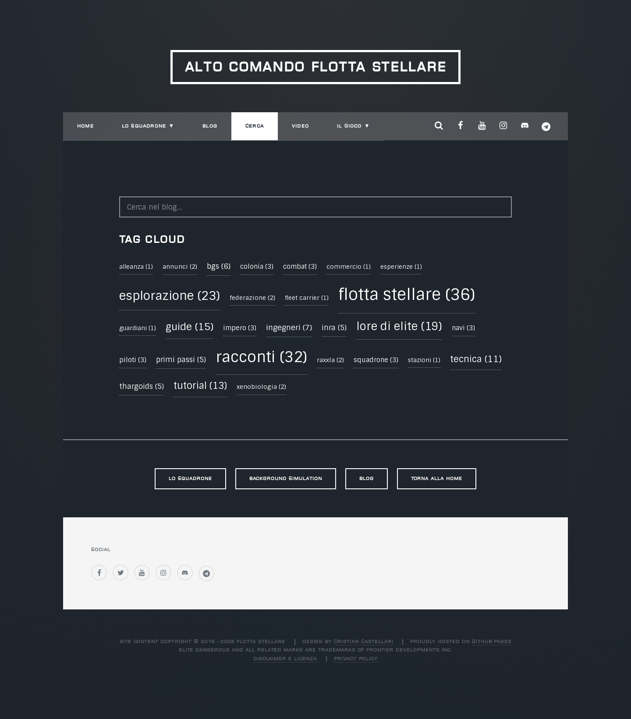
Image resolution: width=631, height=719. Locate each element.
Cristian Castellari (363, 641)
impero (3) (239, 328)
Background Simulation (285, 478)
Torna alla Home (436, 478)
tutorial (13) (200, 386)
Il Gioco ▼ (353, 126)
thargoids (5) (141, 386)
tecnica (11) (476, 359)
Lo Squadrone (190, 478)
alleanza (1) (136, 267)
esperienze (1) (401, 267)
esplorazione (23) (169, 295)
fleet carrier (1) (307, 298)
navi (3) (463, 328)
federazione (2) (252, 298)
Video (300, 126)
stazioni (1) (424, 360)
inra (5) (334, 327)
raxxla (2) (330, 360)
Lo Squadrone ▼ (148, 126)
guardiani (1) (137, 328)
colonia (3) (256, 266)
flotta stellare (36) (406, 294)
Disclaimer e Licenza (285, 658)
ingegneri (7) (289, 327)
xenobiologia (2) (261, 387)
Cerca (254, 126)
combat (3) (300, 266)
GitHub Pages (492, 641)
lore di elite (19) (399, 326)
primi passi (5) (181, 359)
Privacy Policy (356, 658)
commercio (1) (348, 267)
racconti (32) (261, 357)
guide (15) (189, 326)
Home (85, 126)
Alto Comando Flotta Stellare (316, 66)
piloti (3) (132, 360)
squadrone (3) (376, 360)
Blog (209, 126)
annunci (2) (180, 267)
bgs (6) (218, 266)
